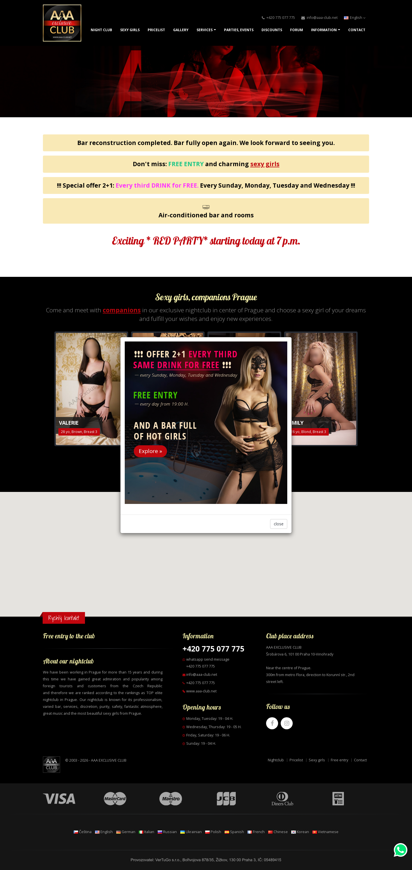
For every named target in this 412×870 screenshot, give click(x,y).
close (279, 524)
